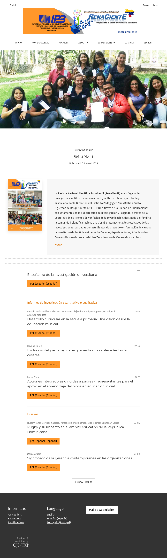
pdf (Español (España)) (43, 441)
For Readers (15, 514)
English (15, 5)
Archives (64, 42)
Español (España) (57, 518)
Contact (129, 42)
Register (146, 5)
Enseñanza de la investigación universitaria (62, 275)
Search (148, 42)
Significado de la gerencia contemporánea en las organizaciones (79, 458)
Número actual (40, 42)
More (58, 245)
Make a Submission (102, 510)
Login (155, 5)
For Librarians (16, 522)
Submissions (105, 42)
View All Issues (83, 481)
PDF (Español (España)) (43, 283)
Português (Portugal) (59, 522)
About (82, 42)
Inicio (18, 42)
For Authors (14, 518)
